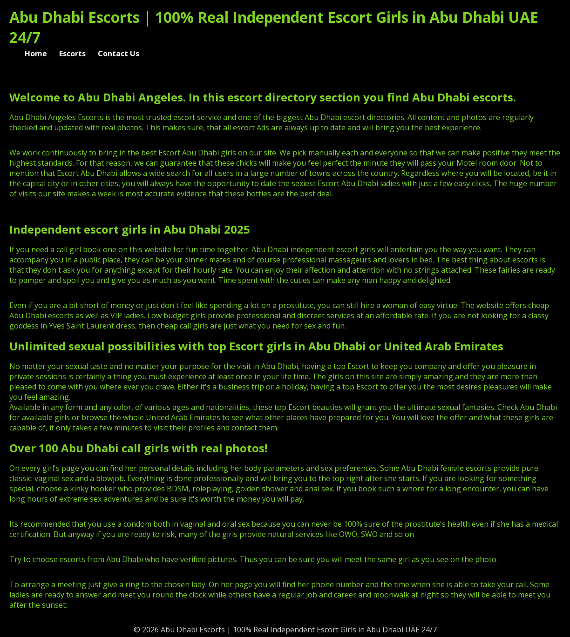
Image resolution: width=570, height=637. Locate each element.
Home (36, 53)
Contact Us (118, 53)
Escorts (72, 53)
